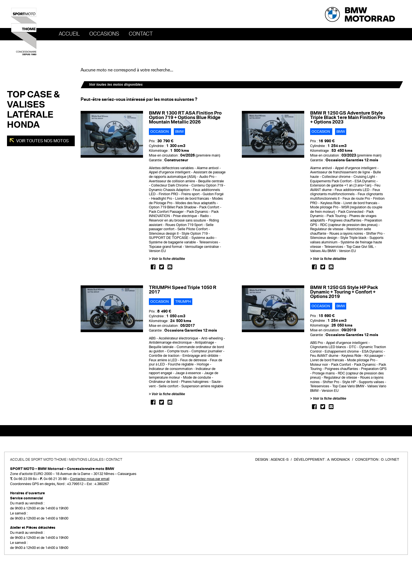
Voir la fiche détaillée (168, 259)
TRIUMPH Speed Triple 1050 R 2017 (182, 290)
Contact (141, 33)
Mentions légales (86, 460)
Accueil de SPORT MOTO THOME (38, 460)
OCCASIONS (104, 33)
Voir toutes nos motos (42, 141)
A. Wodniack (338, 460)
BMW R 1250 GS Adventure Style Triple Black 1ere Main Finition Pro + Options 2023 (347, 117)
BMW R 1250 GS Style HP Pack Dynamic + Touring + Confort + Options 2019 (344, 292)
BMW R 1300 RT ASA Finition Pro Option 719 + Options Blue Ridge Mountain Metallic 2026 (185, 117)
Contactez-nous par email (89, 479)
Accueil (69, 33)
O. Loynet (390, 460)
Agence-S (280, 460)
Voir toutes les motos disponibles (116, 85)
